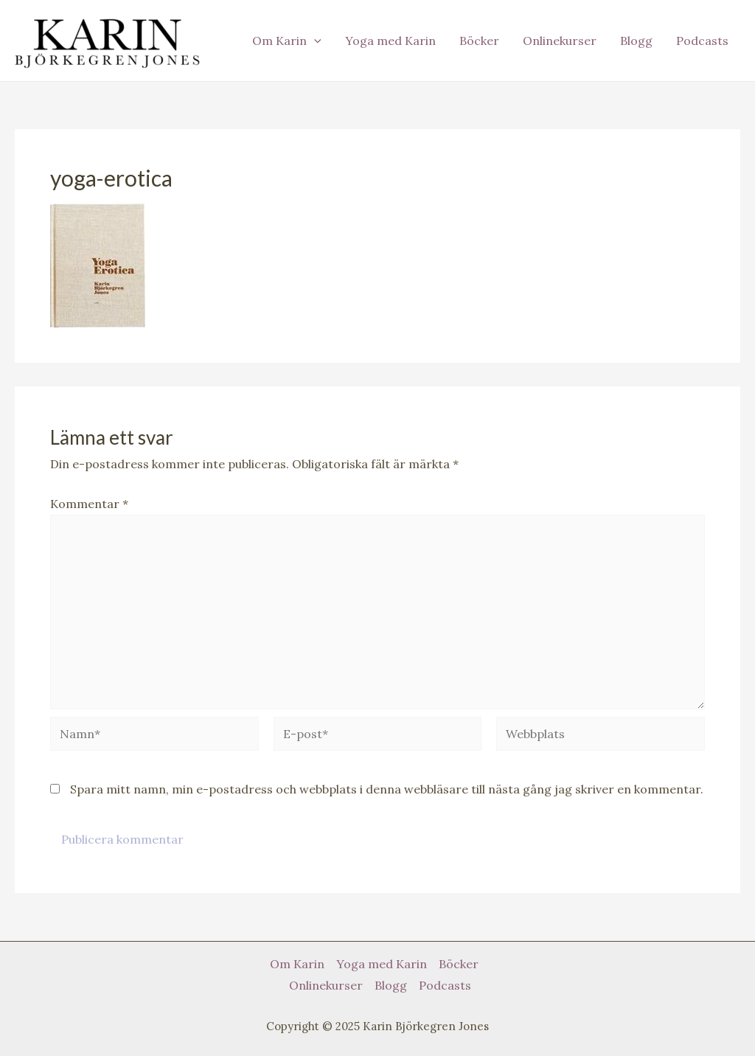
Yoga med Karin (390, 40)
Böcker (479, 40)
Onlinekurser (559, 40)
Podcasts (702, 40)
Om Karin (286, 40)
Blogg (636, 40)
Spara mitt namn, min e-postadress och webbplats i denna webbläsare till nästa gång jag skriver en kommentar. (386, 789)
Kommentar (89, 503)
